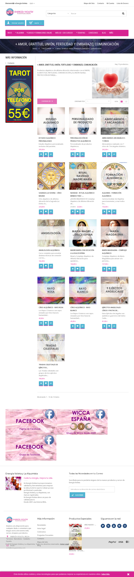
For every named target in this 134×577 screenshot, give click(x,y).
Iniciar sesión (15, 22)
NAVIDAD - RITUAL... (76, 551)
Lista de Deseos (123, 3)
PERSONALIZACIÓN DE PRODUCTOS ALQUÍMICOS (80, 139)
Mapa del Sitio (89, 3)
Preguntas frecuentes (45, 535)
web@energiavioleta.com (15, 548)
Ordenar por (80, 101)
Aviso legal (41, 528)
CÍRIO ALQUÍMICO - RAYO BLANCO (80, 308)
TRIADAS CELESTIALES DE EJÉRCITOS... (48, 366)
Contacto (100, 3)
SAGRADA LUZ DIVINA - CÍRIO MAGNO (50, 194)
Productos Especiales (80, 519)
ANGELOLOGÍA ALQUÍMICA (49, 250)
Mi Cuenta (110, 3)
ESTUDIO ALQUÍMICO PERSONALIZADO (47, 139)
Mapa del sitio (42, 542)
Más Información (16, 57)
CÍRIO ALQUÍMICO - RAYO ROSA (51, 307)
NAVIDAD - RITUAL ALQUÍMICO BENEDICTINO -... (82, 194)
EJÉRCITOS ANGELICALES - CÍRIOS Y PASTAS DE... (112, 308)
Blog (39, 545)
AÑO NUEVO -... (90, 525)
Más (111, 33)
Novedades (41, 525)
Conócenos (41, 532)
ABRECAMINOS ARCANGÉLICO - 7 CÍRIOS (114, 139)
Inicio (35, 49)
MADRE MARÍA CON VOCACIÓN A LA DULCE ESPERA (82, 251)
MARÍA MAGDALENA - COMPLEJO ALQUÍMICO (114, 251)
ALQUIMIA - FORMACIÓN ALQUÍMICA (111, 194)
